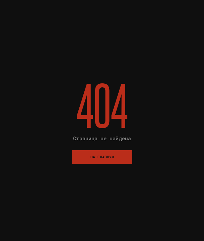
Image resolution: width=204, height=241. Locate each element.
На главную (102, 156)
